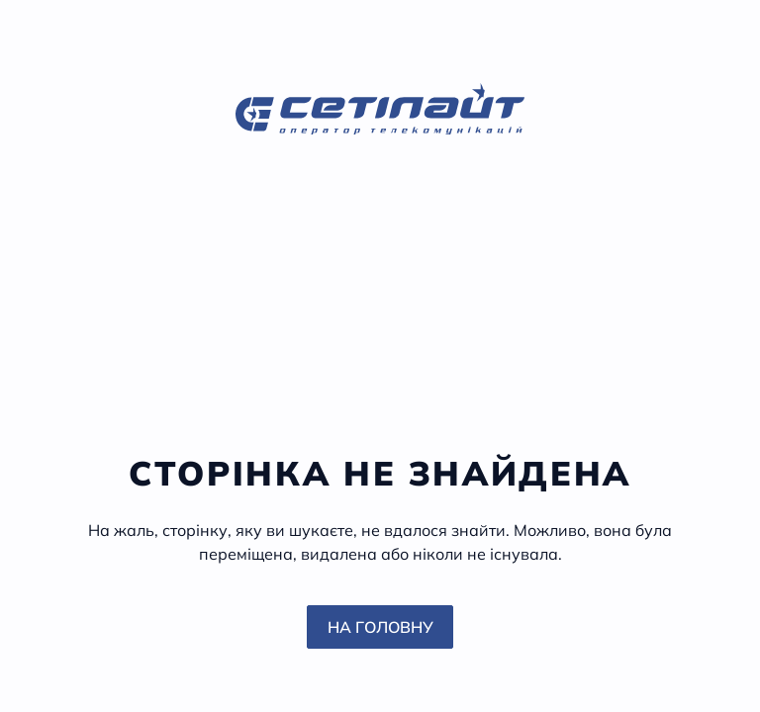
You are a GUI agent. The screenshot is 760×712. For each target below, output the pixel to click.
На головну (380, 627)
